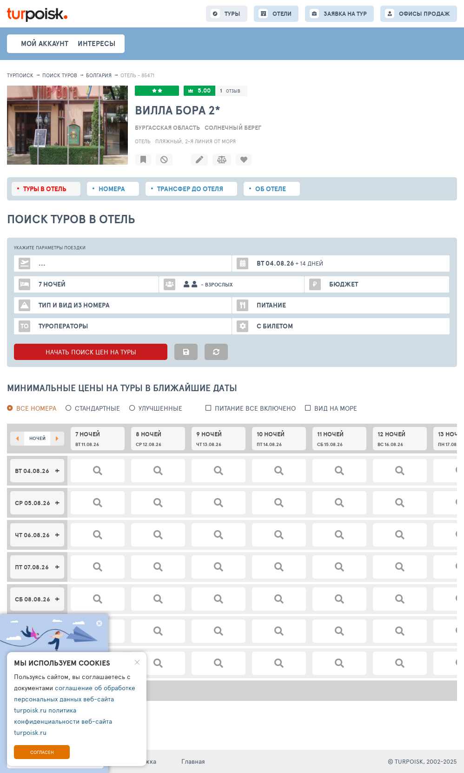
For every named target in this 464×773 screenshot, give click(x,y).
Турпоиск (20, 75)
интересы (96, 43)
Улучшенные (160, 408)
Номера (112, 188)
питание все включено (255, 408)
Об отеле (270, 188)
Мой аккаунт (44, 43)
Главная (193, 761)
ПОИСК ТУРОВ (59, 75)
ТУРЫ (232, 13)
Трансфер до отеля (190, 188)
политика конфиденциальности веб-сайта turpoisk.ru (63, 721)
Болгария (99, 75)
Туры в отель (44, 188)
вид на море (335, 408)
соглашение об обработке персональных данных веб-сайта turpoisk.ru (74, 698)
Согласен (42, 752)
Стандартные (97, 408)
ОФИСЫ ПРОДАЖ (424, 13)
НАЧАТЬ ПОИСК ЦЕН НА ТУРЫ (91, 351)
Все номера (36, 408)
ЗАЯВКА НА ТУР (345, 13)
